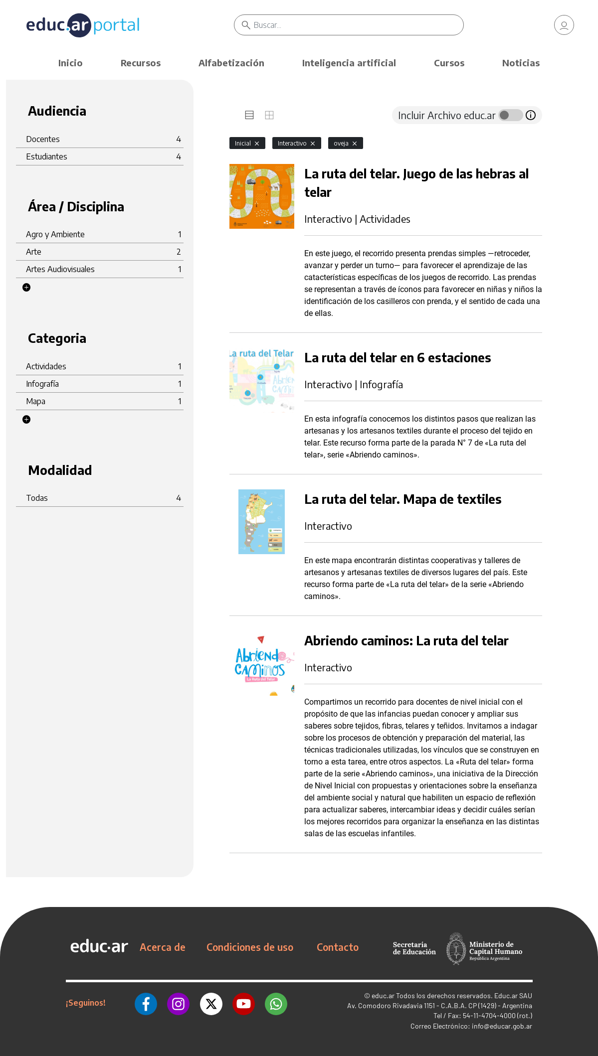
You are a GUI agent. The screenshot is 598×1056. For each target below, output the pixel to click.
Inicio (70, 62)
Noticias (521, 62)
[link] (564, 25)
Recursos (141, 62)
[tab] (249, 115)
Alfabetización (231, 62)
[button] (26, 287)
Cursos (449, 62)
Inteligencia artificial (349, 62)
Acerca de (163, 947)
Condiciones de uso (249, 947)
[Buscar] (358, 25)
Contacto (338, 947)
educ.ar (383, 995)
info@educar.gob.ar (502, 1026)
